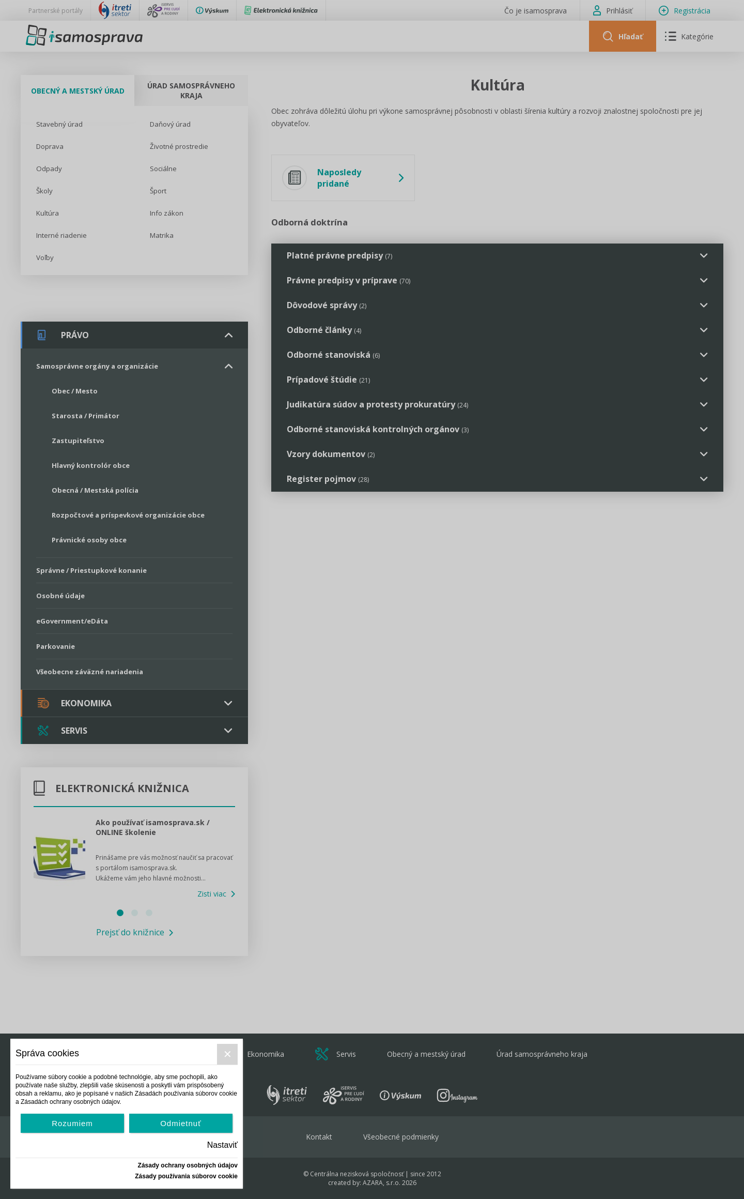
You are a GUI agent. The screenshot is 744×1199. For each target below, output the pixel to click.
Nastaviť (222, 1145)
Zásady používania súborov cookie (186, 1176)
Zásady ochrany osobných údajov (188, 1165)
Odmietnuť (181, 1123)
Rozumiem (72, 1123)
